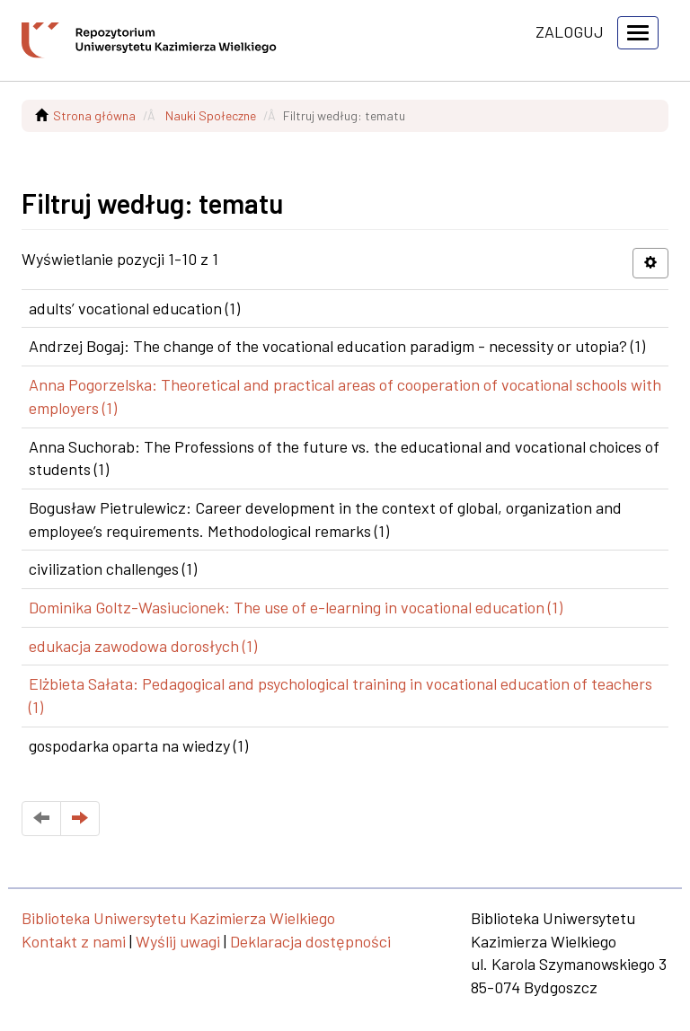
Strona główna (94, 115)
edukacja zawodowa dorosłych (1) (143, 646)
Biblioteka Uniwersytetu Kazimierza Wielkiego (178, 918)
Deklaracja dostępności (310, 941)
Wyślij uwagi (178, 941)
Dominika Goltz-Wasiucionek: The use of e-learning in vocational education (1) (295, 607)
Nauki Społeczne (210, 115)
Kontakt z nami (74, 941)
